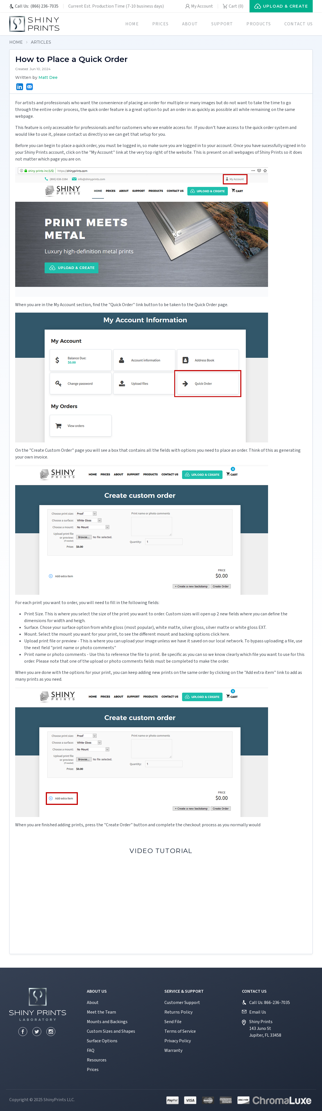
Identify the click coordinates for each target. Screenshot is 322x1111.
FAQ (90, 1050)
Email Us (257, 1012)
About (190, 24)
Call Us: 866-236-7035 (269, 1002)
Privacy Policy (177, 1041)
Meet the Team (101, 1012)
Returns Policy (178, 1012)
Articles (41, 42)
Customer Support (182, 1002)
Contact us (298, 24)
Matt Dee (48, 77)
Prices (160, 24)
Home (132, 24)
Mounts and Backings (107, 1022)
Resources (96, 1060)
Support (222, 24)
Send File (173, 1022)
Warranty (173, 1050)
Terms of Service (180, 1031)
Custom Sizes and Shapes (111, 1031)
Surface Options (102, 1041)
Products (258, 24)
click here (220, 634)
